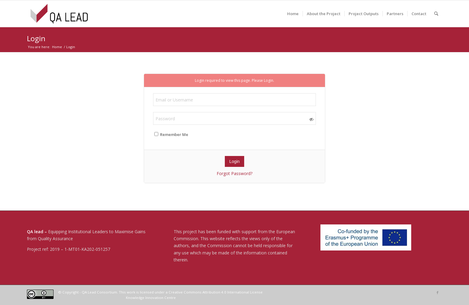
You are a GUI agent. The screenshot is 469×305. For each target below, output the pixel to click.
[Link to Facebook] (437, 292)
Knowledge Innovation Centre (151, 297)
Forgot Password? (234, 173)
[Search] (436, 13)
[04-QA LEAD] (59, 13)
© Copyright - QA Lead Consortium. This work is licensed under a (113, 292)
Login (36, 38)
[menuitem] (293, 13)
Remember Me (171, 134)
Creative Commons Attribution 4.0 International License (216, 292)
